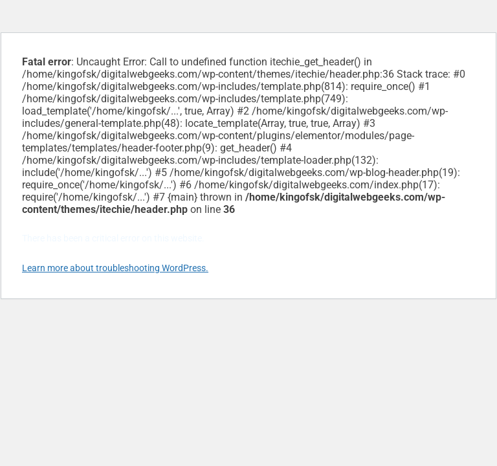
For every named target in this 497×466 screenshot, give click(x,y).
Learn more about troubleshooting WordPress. (115, 268)
